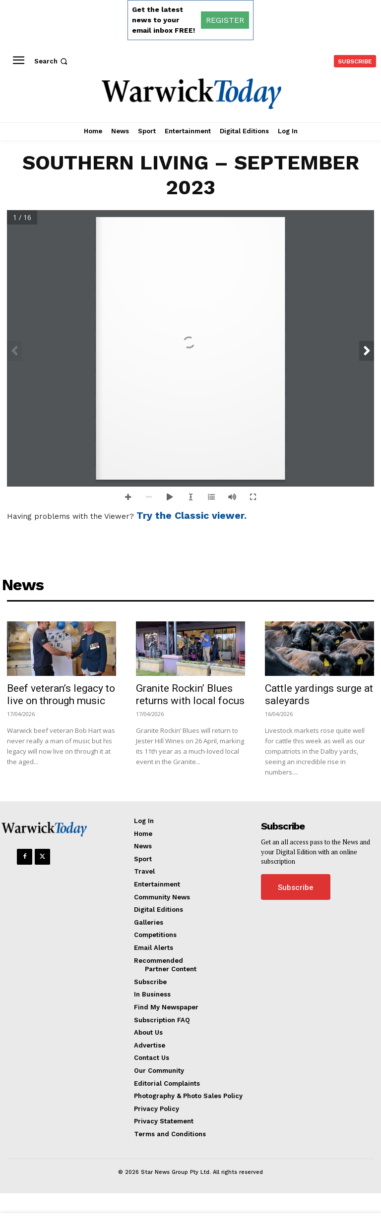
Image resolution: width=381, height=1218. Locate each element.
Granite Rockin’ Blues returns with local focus (190, 694)
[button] (51, 61)
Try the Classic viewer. (191, 515)
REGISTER (225, 20)
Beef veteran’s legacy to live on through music (61, 694)
